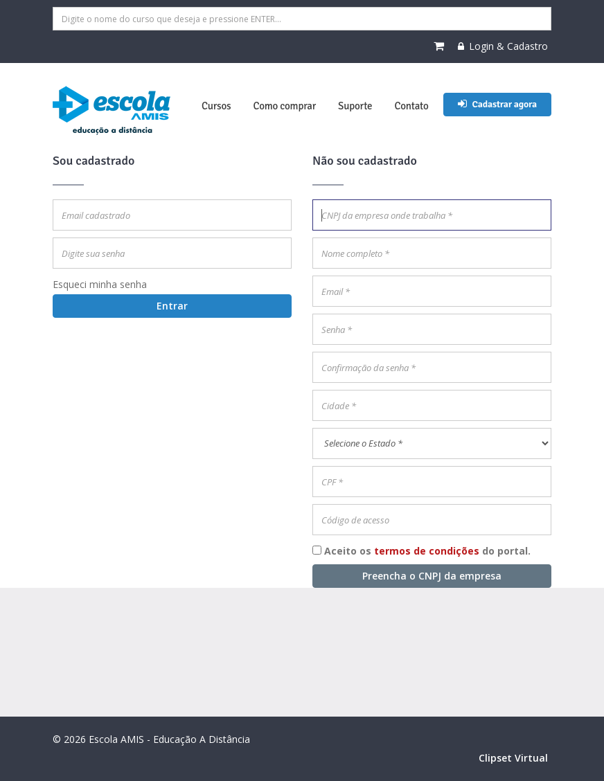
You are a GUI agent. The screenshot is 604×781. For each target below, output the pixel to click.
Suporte (355, 106)
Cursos (216, 106)
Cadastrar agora (497, 104)
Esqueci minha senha (100, 284)
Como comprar (284, 106)
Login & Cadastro (503, 46)
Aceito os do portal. (427, 550)
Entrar (172, 305)
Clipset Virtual (513, 757)
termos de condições (426, 550)
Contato (411, 106)
